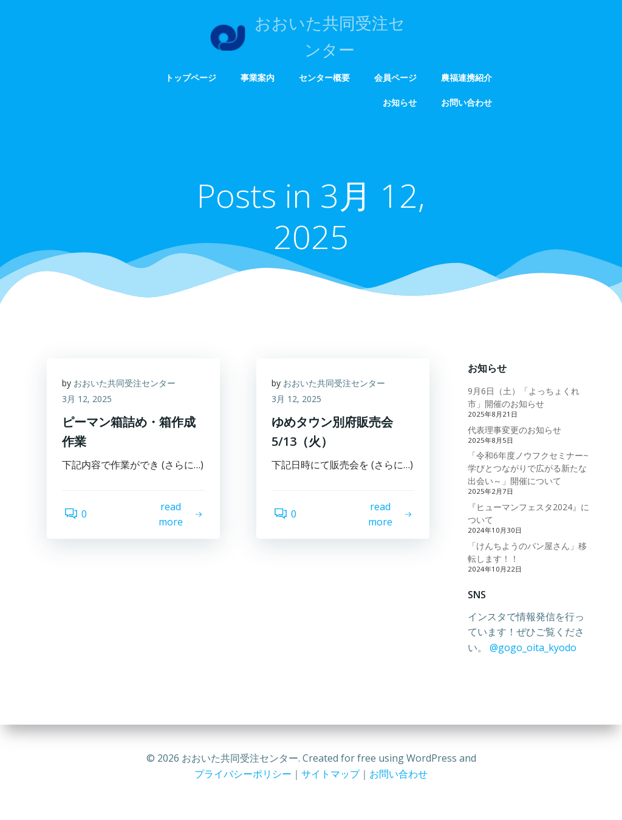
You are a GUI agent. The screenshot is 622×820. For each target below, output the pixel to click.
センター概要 (325, 77)
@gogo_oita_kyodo (509, 648)
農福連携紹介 (467, 77)
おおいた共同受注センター (128, 387)
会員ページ (396, 77)
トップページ (191, 77)
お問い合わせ (467, 102)
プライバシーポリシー (243, 774)
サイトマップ (330, 774)
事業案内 (259, 77)
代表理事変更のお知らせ (512, 430)
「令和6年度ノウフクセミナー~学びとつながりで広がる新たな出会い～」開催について (529, 469)
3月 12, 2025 (90, 403)
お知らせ (401, 102)
